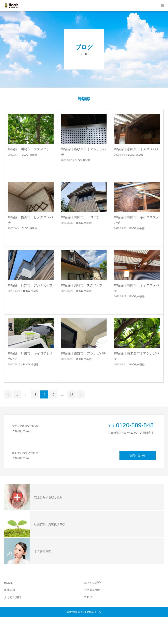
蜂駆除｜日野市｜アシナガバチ (30, 285)
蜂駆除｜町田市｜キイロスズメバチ (136, 220)
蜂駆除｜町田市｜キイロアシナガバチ (30, 356)
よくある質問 (12, 597)
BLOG (25, 154)
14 (71, 394)
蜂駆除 (33, 154)
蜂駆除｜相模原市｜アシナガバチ (83, 151)
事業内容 (9, 589)
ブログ (88, 597)
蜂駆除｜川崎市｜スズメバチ (29, 149)
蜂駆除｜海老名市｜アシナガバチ (136, 356)
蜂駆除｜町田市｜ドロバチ (80, 217)
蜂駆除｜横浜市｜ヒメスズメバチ (30, 220)
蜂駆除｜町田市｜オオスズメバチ (136, 288)
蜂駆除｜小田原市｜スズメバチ (136, 149)
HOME (8, 582)
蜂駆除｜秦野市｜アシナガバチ (83, 353)
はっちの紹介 (92, 582)
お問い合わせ (137, 455)
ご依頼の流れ (92, 589)
